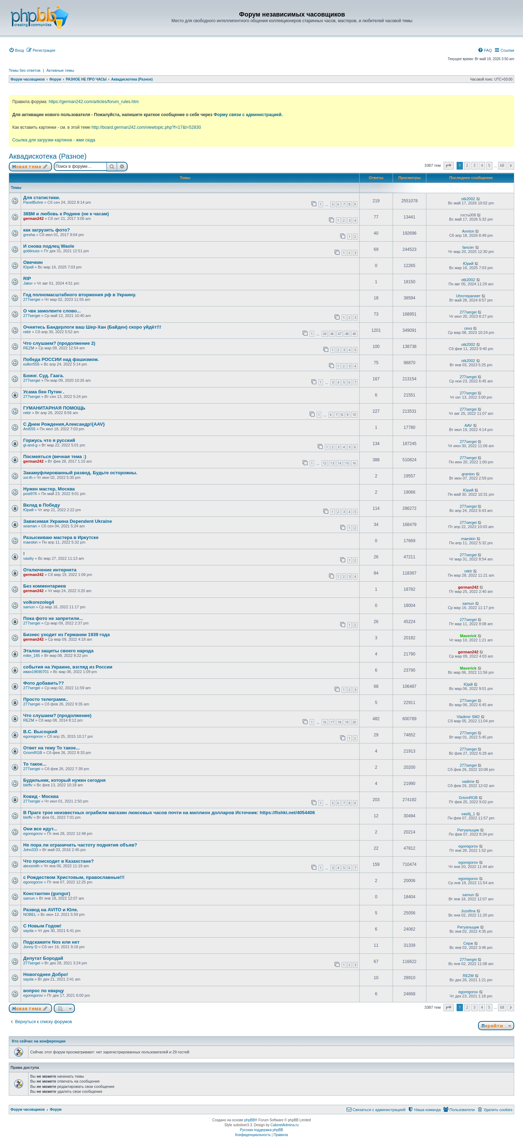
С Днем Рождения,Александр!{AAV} (64, 424)
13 (332, 463)
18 (339, 722)
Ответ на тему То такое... (51, 747)
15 (347, 463)
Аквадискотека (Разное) (47, 156)
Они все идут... (40, 828)
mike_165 (31, 655)
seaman (30, 526)
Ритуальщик (468, 830)
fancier (468, 247)
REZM (28, 348)
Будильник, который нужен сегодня (64, 780)
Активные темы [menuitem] (60, 70)
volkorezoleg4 (38, 602)
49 (354, 333)
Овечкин (33, 262)
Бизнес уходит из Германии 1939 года (66, 634)
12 (325, 463)
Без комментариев (44, 586)
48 (347, 333)
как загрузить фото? (46, 230)
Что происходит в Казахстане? (58, 861)
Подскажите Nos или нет (51, 942)
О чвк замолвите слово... (52, 310)
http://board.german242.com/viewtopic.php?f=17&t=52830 (146, 127)
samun (29, 607)
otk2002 (468, 199)
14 (339, 463)
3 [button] (474, 165)
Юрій (468, 684)
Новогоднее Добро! (45, 974)
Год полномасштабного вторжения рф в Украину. (79, 294)
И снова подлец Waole (48, 246)
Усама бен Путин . (43, 391)
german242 (33, 218)
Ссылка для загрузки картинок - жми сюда (53, 140)
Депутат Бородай (43, 958)
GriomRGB (32, 752)
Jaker (28, 283)
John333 (30, 850)
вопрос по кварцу (43, 990)
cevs (468, 328)
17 (332, 722)
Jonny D (30, 947)
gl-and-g (30, 445)
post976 (30, 494)
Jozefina (468, 911)
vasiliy (28, 558)
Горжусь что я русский (49, 440)
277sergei (31, 299)
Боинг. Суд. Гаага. (43, 375)
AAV (468, 425)
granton (467, 474)
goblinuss (31, 251)
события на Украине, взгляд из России (67, 667)
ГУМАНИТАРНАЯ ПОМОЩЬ (54, 408)
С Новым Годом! (42, 925)
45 (325, 333)
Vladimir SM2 (468, 717)
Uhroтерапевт (468, 296)
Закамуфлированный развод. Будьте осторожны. (80, 472)
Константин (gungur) (46, 893)
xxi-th (27, 477)
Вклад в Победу (41, 505)
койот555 (31, 364)
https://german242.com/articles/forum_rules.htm (93, 101)
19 (347, 722)
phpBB (249, 1120)
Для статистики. (41, 197)
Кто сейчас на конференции (38, 1041)
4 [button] (482, 165)
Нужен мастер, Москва (49, 489)
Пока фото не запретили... (53, 618)
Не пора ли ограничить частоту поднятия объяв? (80, 845)
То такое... (34, 764)
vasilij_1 (468, 814)
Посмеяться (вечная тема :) (54, 456)
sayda (28, 930)
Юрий (28, 267)
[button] (449, 166)
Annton (468, 231)
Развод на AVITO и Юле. (50, 909)
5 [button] (489, 165)
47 (339, 333)
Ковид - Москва (40, 796)
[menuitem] (16, 50)
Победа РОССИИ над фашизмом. (61, 359)
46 (332, 333)
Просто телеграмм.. (45, 699)
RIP (27, 278)
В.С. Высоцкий (40, 731)
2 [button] (467, 165)
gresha (29, 235)
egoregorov (33, 736)
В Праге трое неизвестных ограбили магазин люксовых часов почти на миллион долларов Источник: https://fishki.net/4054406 (169, 812)
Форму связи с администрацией (248, 114)
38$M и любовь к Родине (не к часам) (66, 213)
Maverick (468, 636)
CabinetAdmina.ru (285, 1125)
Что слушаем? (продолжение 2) (59, 343)
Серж (468, 943)
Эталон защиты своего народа (58, 650)
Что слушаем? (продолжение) (57, 715)
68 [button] (502, 165)
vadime (468, 781)
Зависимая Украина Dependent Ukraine (67, 521)
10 (354, 414)
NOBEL (29, 914)
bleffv (27, 785)
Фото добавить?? (43, 683)
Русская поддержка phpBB (261, 1130)
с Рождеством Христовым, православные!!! (73, 877)
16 (354, 463)
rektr (27, 332)
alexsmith (31, 866)
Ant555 (29, 429)
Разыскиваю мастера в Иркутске (60, 537)
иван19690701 (36, 672)
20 (354, 722)
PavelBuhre (33, 202)
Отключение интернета (50, 569)
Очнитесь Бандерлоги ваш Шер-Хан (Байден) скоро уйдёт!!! (92, 327)
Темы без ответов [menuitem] (24, 70)
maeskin (30, 542)
